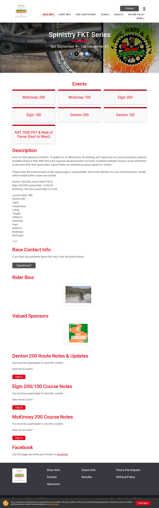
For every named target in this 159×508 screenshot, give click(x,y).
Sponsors (53, 488)
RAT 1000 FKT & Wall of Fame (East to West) (34, 138)
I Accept (143, 503)
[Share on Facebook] (71, 54)
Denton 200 (79, 119)
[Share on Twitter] (76, 54)
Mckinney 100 (79, 101)
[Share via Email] (81, 54)
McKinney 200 (33, 101)
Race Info (48, 14)
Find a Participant (86, 14)
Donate (129, 8)
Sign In (19, 380)
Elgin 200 (125, 101)
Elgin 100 (33, 119)
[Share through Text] (86, 54)
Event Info (65, 14)
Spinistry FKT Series (80, 35)
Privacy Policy (53, 504)
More (140, 18)
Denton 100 (125, 119)
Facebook (62, 458)
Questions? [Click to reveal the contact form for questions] (24, 269)
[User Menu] (144, 8)
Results (118, 14)
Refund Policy (136, 14)
